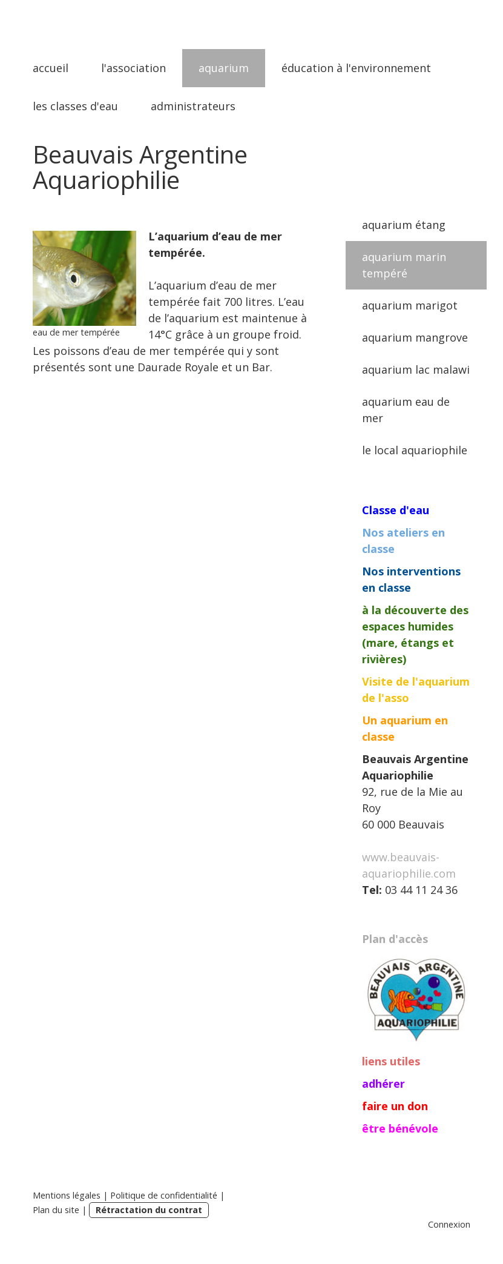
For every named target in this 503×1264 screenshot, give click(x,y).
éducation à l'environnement (356, 68)
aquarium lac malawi (416, 369)
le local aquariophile (414, 450)
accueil (50, 68)
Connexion (449, 1224)
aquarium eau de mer (406, 409)
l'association (133, 68)
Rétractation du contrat (149, 1210)
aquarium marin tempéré (404, 265)
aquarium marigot (410, 305)
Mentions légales (66, 1195)
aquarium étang (403, 224)
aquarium (224, 68)
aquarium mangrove (415, 337)
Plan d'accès (395, 938)
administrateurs (193, 106)
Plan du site (56, 1210)
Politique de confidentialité (163, 1195)
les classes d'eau (75, 106)
